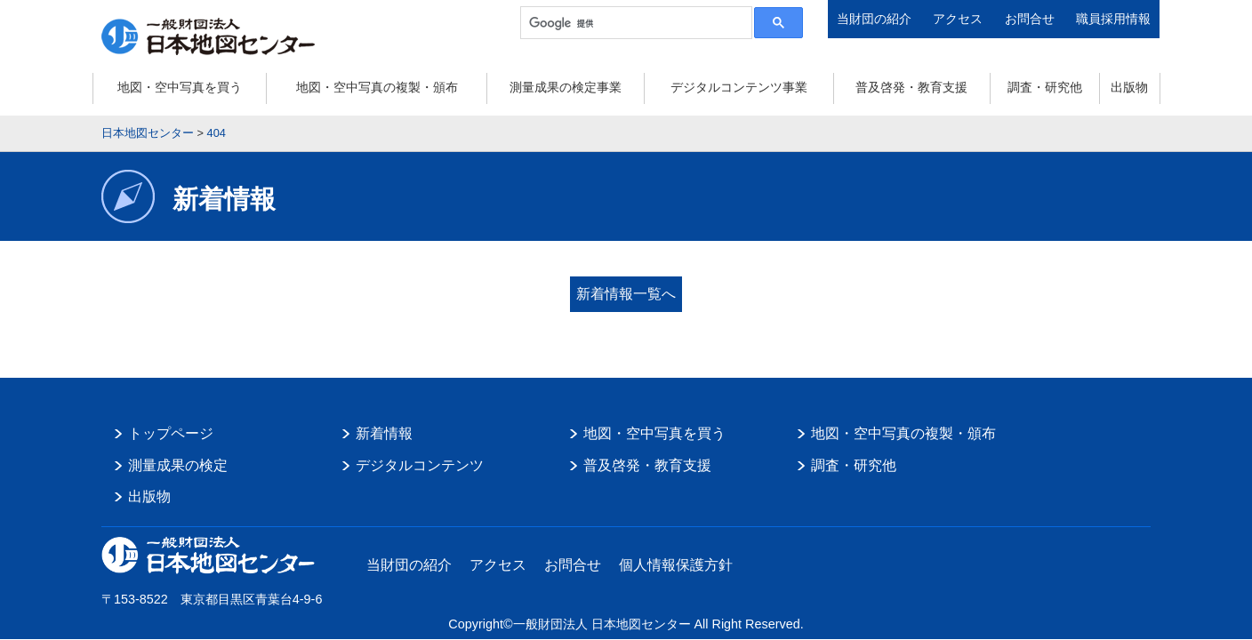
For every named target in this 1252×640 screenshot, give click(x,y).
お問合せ (1030, 19)
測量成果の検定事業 (566, 87)
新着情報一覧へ (626, 293)
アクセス (958, 19)
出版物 (1129, 87)
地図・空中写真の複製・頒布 (377, 87)
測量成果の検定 (178, 465)
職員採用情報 (1113, 19)
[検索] (634, 23)
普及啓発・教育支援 (911, 87)
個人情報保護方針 (676, 564)
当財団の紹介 (874, 19)
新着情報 (384, 433)
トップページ (170, 433)
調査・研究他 (1044, 87)
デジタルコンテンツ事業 (738, 87)
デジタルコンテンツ (420, 465)
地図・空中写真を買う (179, 87)
